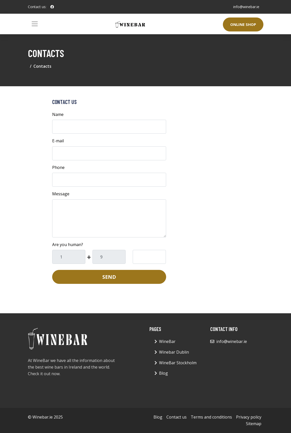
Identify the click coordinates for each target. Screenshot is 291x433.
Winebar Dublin (174, 352)
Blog (163, 373)
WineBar (167, 341)
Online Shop (243, 24)
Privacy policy (248, 417)
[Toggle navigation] (35, 24)
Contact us (176, 417)
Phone (58, 167)
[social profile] (52, 7)
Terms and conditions (211, 417)
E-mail (58, 141)
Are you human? (67, 244)
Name (58, 114)
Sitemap (253, 423)
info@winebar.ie (246, 6)
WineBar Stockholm (178, 363)
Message (60, 194)
